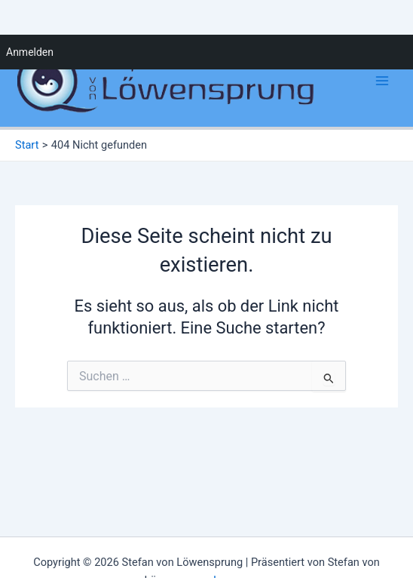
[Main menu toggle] (382, 81)
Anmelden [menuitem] (30, 52)
